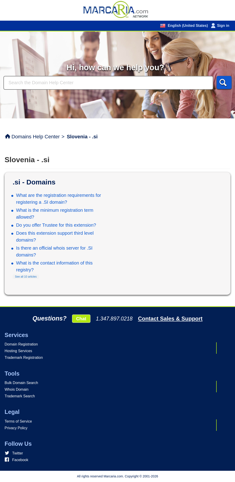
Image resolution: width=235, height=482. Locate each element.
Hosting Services (18, 351)
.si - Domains (34, 182)
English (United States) (187, 26)
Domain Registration (21, 344)
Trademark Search (20, 396)
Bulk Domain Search (21, 383)
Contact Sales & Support (170, 318)
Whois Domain (16, 389)
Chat (81, 318)
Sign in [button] (223, 26)
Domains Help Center (35, 136)
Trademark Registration (24, 357)
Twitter (17, 453)
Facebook (20, 460)
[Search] (108, 83)
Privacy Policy (16, 428)
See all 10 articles (26, 276)
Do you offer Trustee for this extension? (56, 225)
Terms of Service (18, 421)
